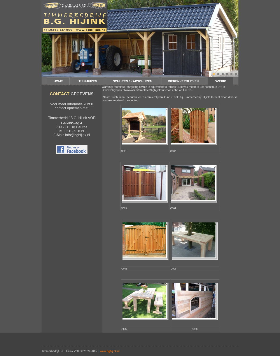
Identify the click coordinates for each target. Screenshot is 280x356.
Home (58, 81)
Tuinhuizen (88, 81)
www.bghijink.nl (110, 351)
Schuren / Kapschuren (132, 81)
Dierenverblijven (183, 81)
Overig (220, 81)
